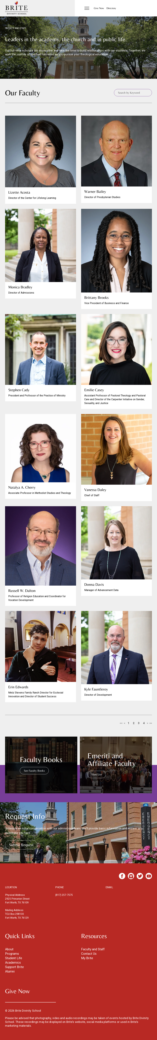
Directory (111, 8)
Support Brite (14, 967)
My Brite (87, 958)
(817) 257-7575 (64, 894)
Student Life (13, 958)
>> (150, 723)
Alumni (10, 971)
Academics (13, 962)
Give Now (99, 8)
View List (96, 774)
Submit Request (21, 845)
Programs (12, 954)
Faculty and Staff (93, 949)
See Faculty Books (34, 770)
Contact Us (89, 954)
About (9, 949)
